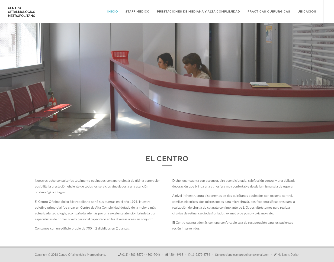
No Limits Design (288, 254)
